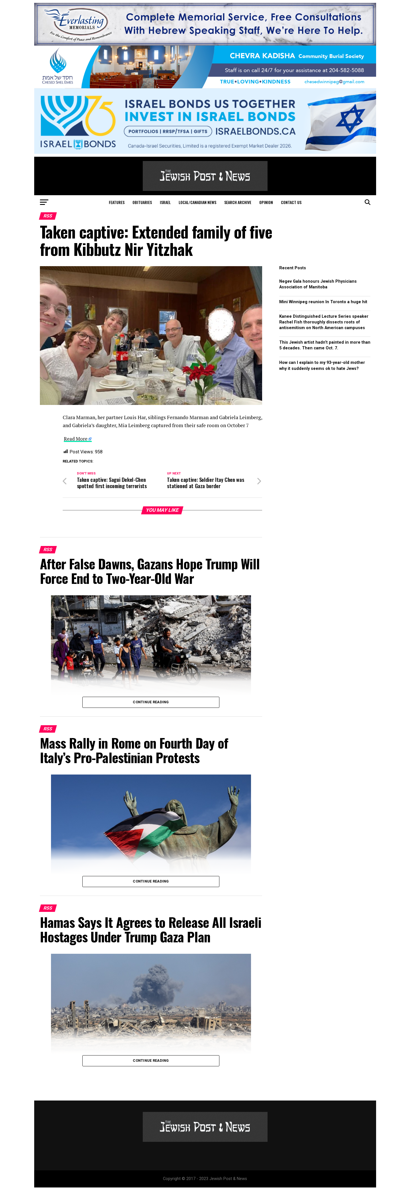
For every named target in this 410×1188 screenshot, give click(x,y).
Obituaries (142, 202)
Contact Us (291, 202)
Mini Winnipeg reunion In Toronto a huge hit (323, 301)
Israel (165, 202)
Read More (76, 438)
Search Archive (237, 202)
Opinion (266, 202)
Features (117, 202)
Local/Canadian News (197, 202)
